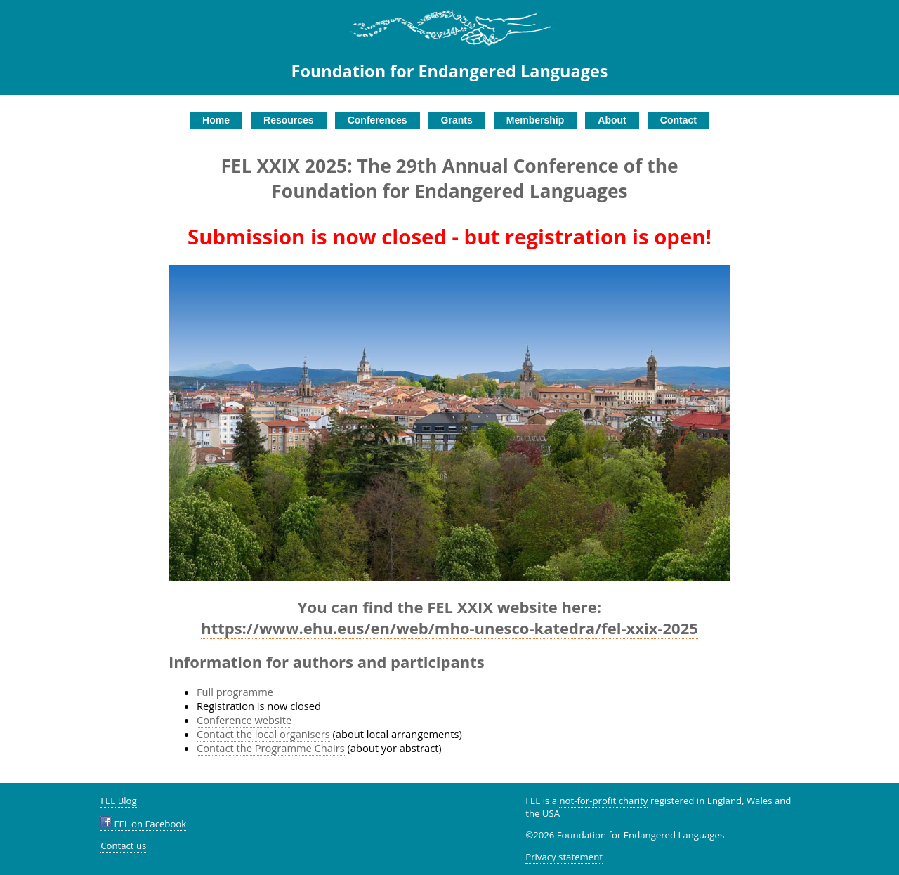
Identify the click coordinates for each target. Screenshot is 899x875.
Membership (535, 120)
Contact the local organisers (263, 734)
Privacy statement (564, 856)
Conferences (377, 120)
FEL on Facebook (143, 823)
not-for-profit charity (603, 800)
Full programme (235, 692)
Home (216, 120)
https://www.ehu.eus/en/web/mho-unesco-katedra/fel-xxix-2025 (449, 627)
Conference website (244, 720)
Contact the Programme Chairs (271, 748)
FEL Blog (118, 800)
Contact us (123, 845)
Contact (678, 120)
